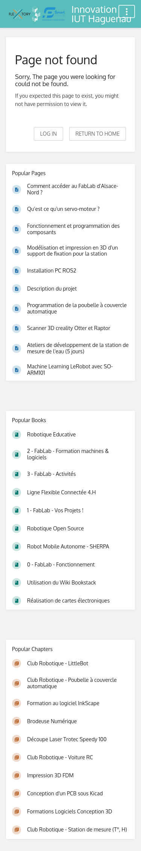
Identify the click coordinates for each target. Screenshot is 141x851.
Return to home (98, 133)
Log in (48, 133)
